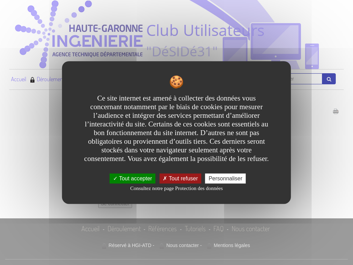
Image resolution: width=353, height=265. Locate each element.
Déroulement (47, 79)
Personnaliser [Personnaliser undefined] (225, 178)
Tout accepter (132, 178)
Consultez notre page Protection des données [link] (176, 188)
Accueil (18, 79)
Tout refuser (180, 178)
